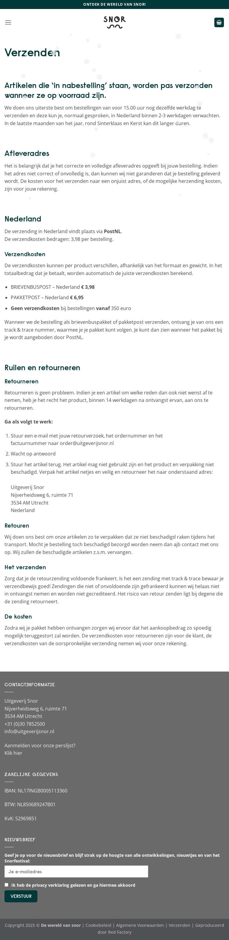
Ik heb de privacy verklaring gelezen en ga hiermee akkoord (69, 885)
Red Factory (119, 932)
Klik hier (13, 753)
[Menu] (8, 22)
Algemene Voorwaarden (140, 925)
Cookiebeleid (98, 925)
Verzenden (179, 925)
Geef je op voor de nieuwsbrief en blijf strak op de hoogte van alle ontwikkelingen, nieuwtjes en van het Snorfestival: (112, 858)
